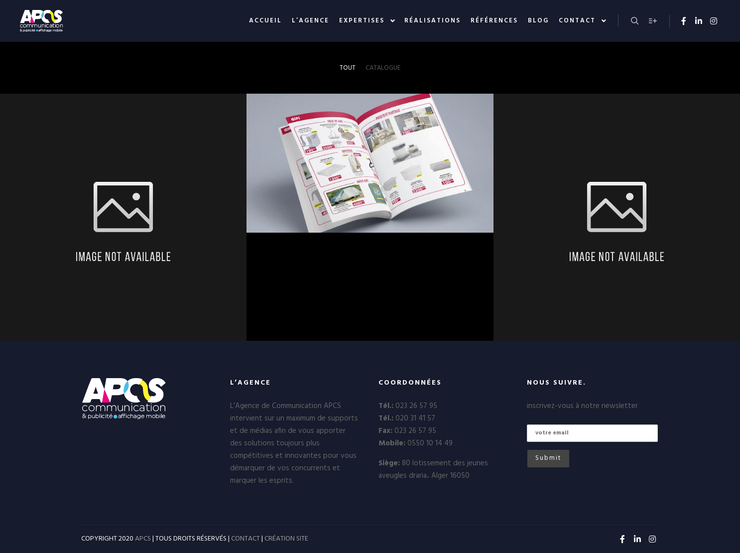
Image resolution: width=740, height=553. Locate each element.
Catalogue (383, 68)
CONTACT (245, 539)
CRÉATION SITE (286, 539)
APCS (143, 539)
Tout (348, 68)
